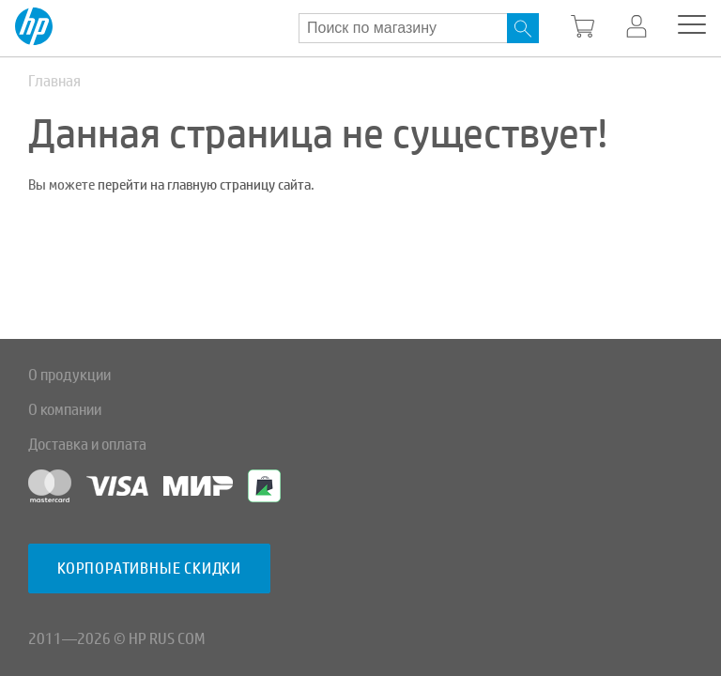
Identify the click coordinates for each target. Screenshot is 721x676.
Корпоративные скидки (149, 568)
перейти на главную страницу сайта (204, 185)
